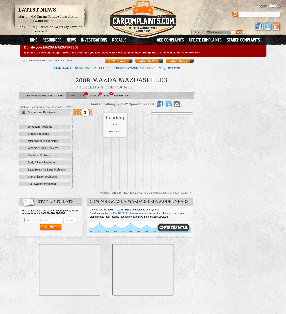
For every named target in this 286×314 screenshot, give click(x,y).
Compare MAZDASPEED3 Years (45, 95)
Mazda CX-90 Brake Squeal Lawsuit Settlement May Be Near (115, 68)
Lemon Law (121, 95)
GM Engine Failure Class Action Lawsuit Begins (54, 19)
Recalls (95, 94)
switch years (117, 60)
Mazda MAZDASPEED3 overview (123, 213)
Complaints (77, 94)
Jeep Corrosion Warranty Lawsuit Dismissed (56, 29)
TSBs (108, 94)
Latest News (37, 10)
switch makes (178, 60)
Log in (261, 5)
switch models (147, 60)
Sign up (275, 5)
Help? (67, 107)
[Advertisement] (69, 270)
